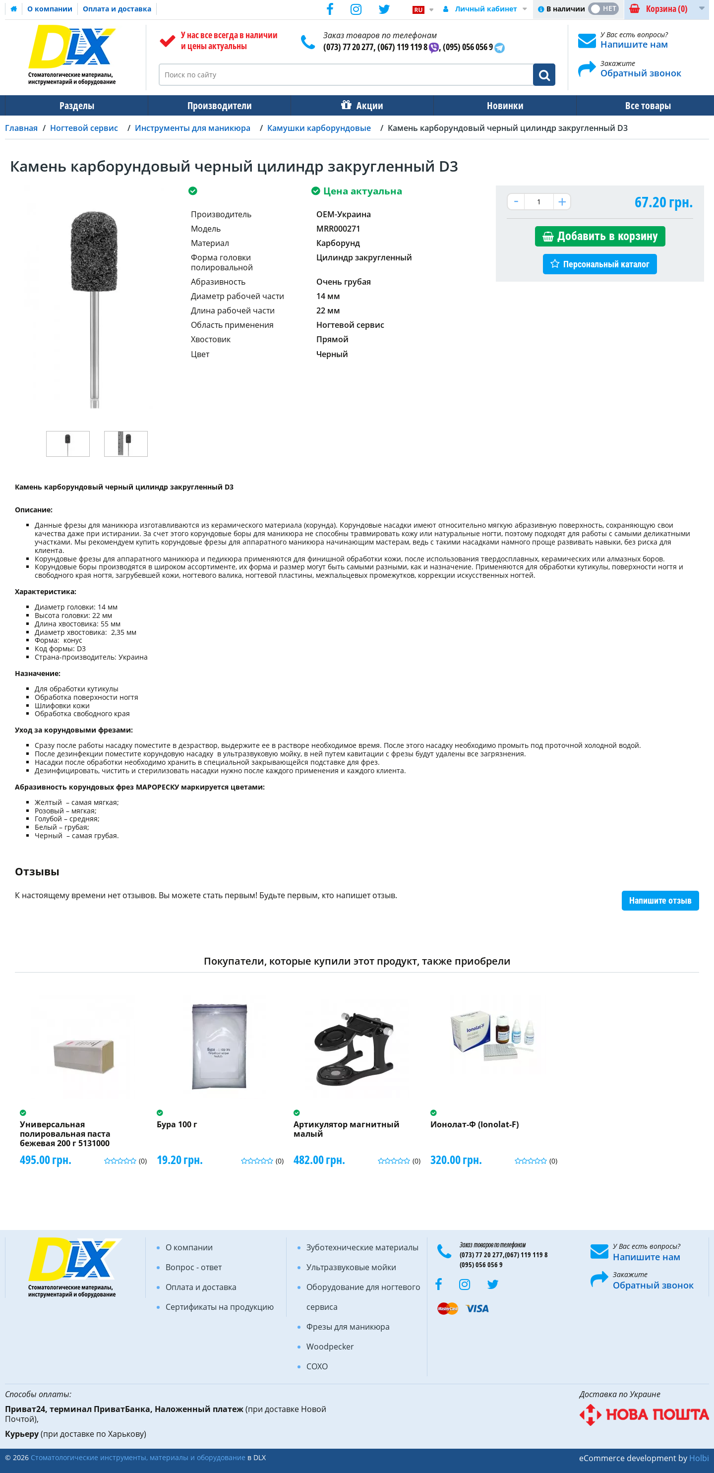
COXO (317, 1366)
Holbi (699, 1458)
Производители (216, 105)
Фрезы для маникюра (348, 1326)
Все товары (639, 105)
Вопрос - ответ (194, 1267)
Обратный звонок (640, 72)
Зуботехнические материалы (362, 1247)
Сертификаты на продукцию (220, 1306)
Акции (365, 105)
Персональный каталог (606, 264)
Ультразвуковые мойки (351, 1267)
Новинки (498, 105)
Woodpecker (330, 1346)
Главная (21, 128)
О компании (49, 8)
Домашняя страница (13, 9)
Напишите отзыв (660, 900)
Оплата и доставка (117, 8)
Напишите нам (634, 44)
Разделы (76, 105)
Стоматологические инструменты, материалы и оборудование (138, 1457)
